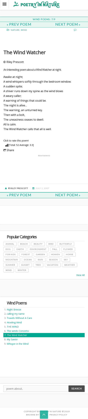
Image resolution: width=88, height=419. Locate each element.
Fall (54, 249)
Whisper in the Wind (17, 343)
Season (53, 259)
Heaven (55, 254)
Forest (26, 254)
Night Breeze (14, 309)
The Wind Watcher (17, 335)
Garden (40, 254)
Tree (38, 265)
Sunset (25, 265)
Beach (24, 244)
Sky (66, 259)
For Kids (11, 254)
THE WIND (13, 326)
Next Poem (67, 24)
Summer (10, 265)
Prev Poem (19, 24)
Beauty (38, 244)
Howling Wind (14, 322)
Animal (10, 244)
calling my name (16, 313)
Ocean (28, 259)
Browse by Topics (36, 414)
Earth (20, 249)
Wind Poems (17, 303)
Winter (22, 270)
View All (80, 275)
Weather (69, 265)
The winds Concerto (18, 330)
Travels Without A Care (19, 318)
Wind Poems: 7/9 (44, 19)
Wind (24, 30)
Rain (40, 259)
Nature (15, 30)
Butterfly (66, 244)
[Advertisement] (30, 40)
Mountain (12, 259)
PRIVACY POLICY (58, 414)
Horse (69, 254)
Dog (8, 249)
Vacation (52, 265)
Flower (68, 249)
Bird (51, 244)
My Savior (12, 339)
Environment (38, 249)
